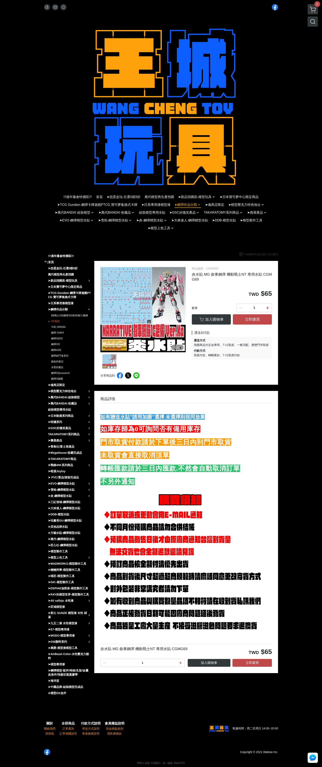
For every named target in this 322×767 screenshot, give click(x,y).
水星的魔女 (57, 367)
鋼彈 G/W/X (57, 332)
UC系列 (55, 321)
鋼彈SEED (57, 338)
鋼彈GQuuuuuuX (60, 373)
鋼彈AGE (56, 350)
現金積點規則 (114, 728)
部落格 (49, 733)
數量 (195, 308)
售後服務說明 (90, 733)
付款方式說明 (91, 723)
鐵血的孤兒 (57, 361)
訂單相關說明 (68, 733)
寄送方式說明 (90, 728)
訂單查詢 (68, 728)
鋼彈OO (55, 344)
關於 (49, 723)
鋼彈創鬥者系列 (59, 355)
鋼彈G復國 (57, 378)
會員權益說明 (114, 723)
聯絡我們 (49, 728)
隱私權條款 (114, 733)
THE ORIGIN (58, 327)
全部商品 (68, 723)
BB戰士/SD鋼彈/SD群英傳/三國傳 (69, 315)
